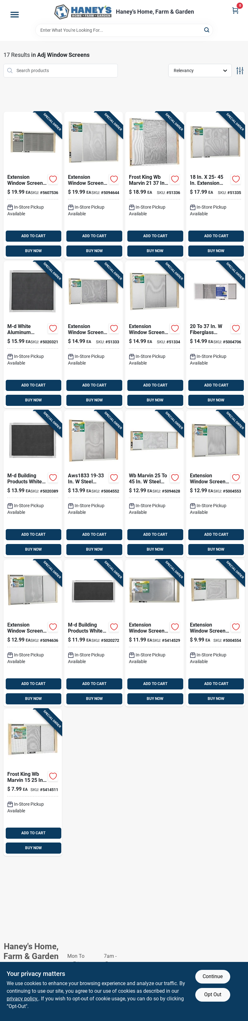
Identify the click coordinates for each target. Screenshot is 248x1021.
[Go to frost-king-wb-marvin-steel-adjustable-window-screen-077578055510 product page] (215, 185)
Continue (213, 976)
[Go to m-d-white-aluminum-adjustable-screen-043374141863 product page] (93, 633)
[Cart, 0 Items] (235, 10)
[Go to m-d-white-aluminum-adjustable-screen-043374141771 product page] (32, 334)
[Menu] (14, 14)
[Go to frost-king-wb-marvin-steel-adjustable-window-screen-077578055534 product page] (154, 185)
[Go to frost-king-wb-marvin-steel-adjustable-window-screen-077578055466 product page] (215, 483)
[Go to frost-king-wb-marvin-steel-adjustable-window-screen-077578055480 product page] (93, 334)
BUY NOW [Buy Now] (33, 251)
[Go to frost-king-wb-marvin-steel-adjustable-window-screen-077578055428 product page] (32, 782)
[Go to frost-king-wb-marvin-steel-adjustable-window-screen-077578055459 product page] (154, 483)
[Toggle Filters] (240, 70)
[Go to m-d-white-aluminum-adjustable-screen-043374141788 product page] (32, 483)
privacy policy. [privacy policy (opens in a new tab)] (22, 999)
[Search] (207, 29)
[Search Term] (124, 30)
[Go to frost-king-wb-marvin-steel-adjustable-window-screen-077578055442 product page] (154, 633)
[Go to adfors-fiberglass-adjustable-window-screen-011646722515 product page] (215, 334)
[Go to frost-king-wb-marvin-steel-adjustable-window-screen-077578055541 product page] (93, 185)
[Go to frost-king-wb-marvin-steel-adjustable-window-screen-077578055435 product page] (215, 633)
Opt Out (212, 994)
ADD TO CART (33, 236)
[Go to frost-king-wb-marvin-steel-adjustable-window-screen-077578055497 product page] (93, 483)
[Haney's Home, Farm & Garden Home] (82, 11)
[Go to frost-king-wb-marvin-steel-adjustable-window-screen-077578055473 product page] (32, 633)
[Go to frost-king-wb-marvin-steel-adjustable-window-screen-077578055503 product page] (154, 334)
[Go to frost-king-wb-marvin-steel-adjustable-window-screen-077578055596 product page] (32, 185)
